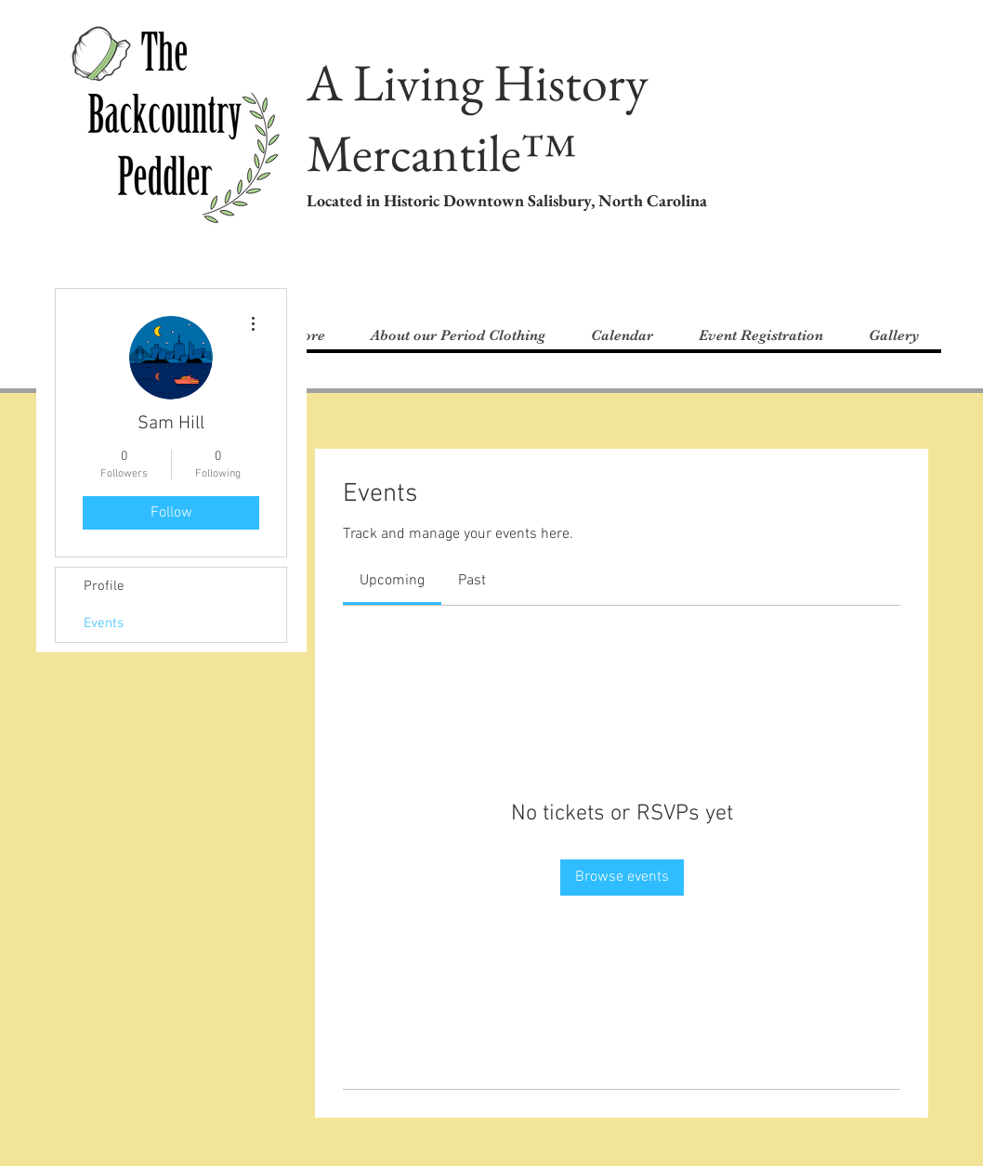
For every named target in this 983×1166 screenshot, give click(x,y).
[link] (392, 580)
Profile (104, 586)
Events (104, 623)
